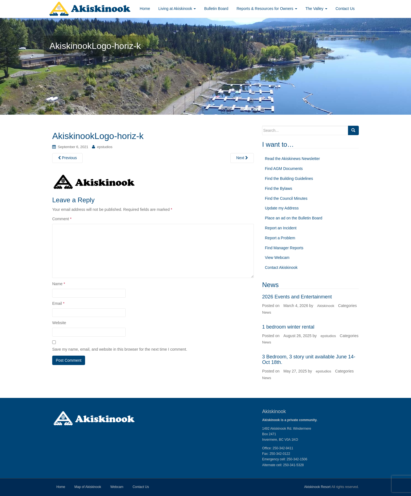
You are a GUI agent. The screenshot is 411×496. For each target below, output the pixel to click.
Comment (62, 219)
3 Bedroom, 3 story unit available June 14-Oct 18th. (308, 359)
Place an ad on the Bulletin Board (293, 218)
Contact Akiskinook (281, 267)
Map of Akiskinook (87, 487)
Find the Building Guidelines (289, 178)
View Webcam (277, 257)
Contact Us (141, 487)
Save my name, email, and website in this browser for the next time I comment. (119, 349)
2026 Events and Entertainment (297, 297)
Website (59, 323)
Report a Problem (280, 238)
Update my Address (282, 208)
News (266, 312)
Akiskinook (325, 306)
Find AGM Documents (284, 168)
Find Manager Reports (284, 248)
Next (242, 158)
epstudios (104, 147)
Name (58, 284)
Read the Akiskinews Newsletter (292, 158)
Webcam (116, 487)
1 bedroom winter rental (288, 327)
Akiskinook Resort (317, 487)
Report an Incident (280, 228)
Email (58, 303)
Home (60, 487)
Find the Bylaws (278, 188)
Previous (67, 158)
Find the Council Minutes (286, 198)
